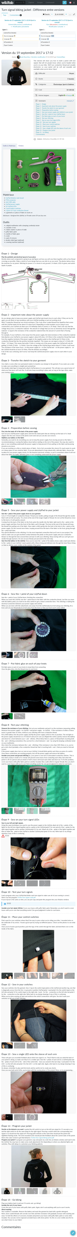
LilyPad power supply (13, 204)
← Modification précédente (20, 26)
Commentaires (14, 15)
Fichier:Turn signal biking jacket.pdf (42, 1138)
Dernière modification (38, 57)
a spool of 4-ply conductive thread (17, 210)
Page (4, 15)
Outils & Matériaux (9, 146)
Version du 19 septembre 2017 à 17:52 (55, 20)
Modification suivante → (57, 26)
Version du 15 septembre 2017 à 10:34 (18, 20)
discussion (18, 24)
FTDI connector (11, 200)
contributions (27, 24)
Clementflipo (61, 57)
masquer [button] (69, 101)
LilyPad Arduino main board (15, 198)
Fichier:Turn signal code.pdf (26, 897)
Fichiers (21, 146)
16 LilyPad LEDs (11, 206)
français (70, 2)
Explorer (31, 2)
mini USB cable (11, 202)
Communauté (50, 2)
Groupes (40, 2)
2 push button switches (13, 208)
